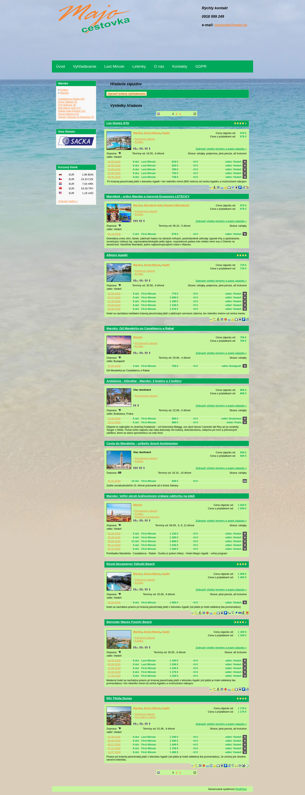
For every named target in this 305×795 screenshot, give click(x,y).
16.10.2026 (114, 481)
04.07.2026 (114, 297)
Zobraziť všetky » (68, 201)
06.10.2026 (114, 234)
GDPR (200, 66)
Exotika (139, 141)
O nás (159, 66)
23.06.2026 (114, 672)
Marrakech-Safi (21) (69, 107)
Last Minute (114, 66)
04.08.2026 (114, 305)
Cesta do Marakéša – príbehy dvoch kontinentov (142, 443)
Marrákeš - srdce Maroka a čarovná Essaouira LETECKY (148, 196)
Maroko (137, 132)
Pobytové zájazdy (145, 138)
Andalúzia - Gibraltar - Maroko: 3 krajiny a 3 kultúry (144, 381)
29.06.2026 (114, 740)
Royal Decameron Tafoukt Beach (130, 564)
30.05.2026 (114, 177)
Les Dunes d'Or (117, 123)
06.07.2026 (114, 744)
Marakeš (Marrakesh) (176, 205)
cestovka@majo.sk (230, 25)
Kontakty (179, 66)
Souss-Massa (152, 132)
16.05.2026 (114, 161)
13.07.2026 (114, 752)
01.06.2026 (114, 736)
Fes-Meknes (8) (67, 104)
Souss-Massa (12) (68, 113)
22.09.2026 (114, 418)
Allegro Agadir (117, 255)
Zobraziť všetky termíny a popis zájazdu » (221, 148)
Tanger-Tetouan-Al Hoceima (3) (76, 116)
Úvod (60, 66)
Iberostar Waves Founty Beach (129, 622)
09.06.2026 (114, 664)
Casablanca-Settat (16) (71, 98)
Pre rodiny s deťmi (145, 717)
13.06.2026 (114, 668)
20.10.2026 (114, 422)
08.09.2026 (114, 533)
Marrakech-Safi (153, 205)
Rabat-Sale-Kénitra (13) (71, 110)
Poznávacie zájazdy (146, 211)
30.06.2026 (114, 293)
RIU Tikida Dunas (119, 698)
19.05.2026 (114, 165)
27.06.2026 (114, 675)
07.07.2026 (114, 748)
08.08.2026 (114, 308)
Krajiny (64, 89)
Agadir (166, 132)
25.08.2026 (114, 602)
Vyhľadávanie (84, 66)
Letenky (139, 66)
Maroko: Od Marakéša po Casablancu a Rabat (140, 328)
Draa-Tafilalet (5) (67, 101)
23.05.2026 (114, 169)
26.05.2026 (114, 173)
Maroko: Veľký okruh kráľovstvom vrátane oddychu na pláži (150, 496)
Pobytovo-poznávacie (147, 516)
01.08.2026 (114, 301)
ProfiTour (241, 789)
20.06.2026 (114, 365)
